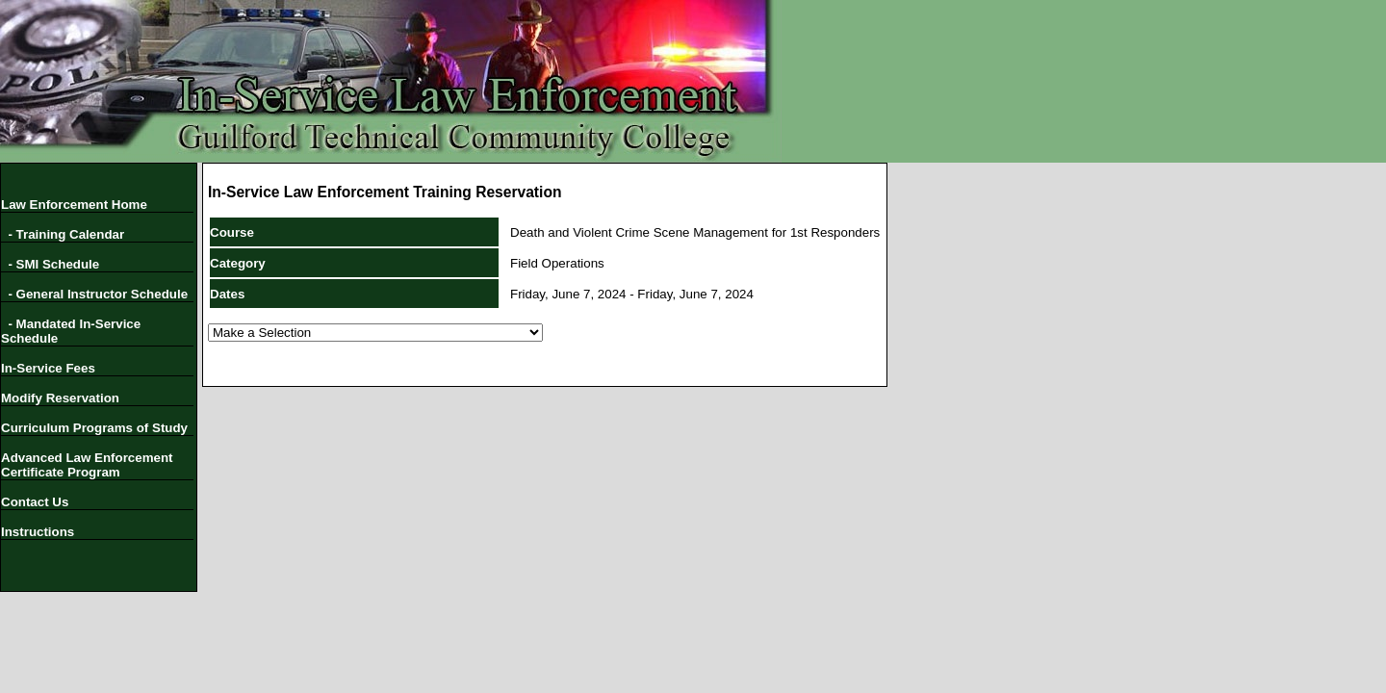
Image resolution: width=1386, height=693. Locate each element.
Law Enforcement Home (74, 204)
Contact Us (34, 502)
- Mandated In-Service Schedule (71, 331)
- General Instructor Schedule (94, 294)
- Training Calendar (62, 234)
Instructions (37, 532)
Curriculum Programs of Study (94, 428)
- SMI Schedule (50, 264)
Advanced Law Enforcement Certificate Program (87, 464)
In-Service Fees (48, 368)
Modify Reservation (60, 398)
